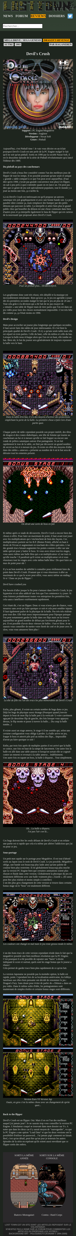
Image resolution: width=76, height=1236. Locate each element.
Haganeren (60, 44)
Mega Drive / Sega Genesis (23, 40)
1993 (18, 44)
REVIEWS (38, 16)
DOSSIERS (57, 16)
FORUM (22, 16)
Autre (9, 44)
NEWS (8, 16)
